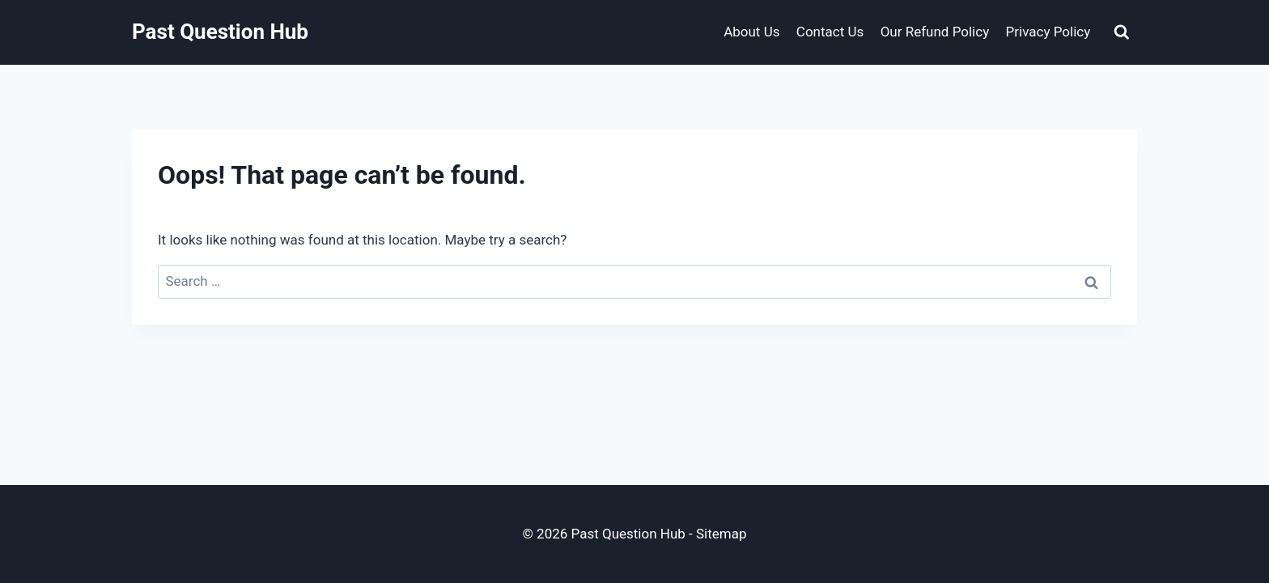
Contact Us (830, 31)
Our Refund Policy (935, 31)
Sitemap (721, 534)
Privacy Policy (1048, 31)
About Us (751, 31)
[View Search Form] (1121, 32)
